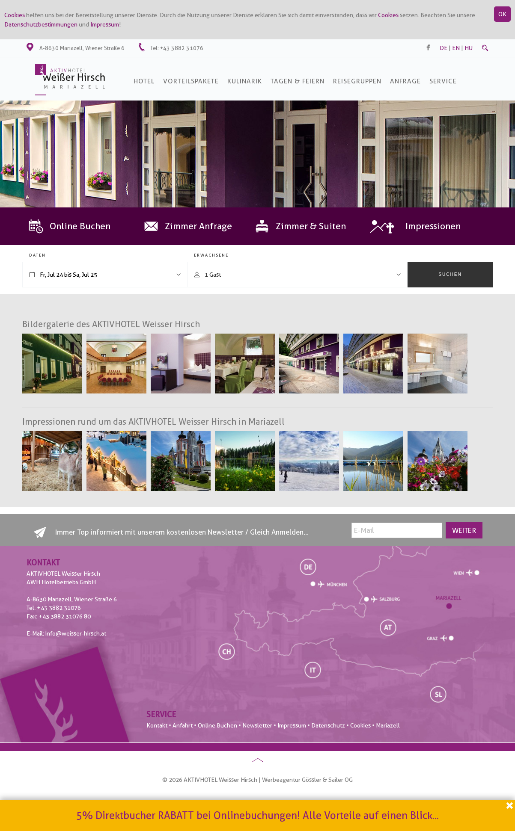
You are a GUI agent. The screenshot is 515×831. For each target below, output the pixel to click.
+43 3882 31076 (181, 47)
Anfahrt (183, 725)
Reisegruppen (357, 81)
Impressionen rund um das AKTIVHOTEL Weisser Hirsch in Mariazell (153, 422)
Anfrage (405, 81)
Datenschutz (328, 725)
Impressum (104, 24)
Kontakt (156, 725)
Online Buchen (217, 725)
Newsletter (257, 725)
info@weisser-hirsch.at (75, 633)
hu (468, 47)
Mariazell (388, 725)
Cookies (14, 15)
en (456, 47)
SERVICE (443, 81)
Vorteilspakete (191, 81)
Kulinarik (244, 81)
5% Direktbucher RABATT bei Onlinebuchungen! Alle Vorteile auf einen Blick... (257, 815)
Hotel (144, 81)
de (443, 47)
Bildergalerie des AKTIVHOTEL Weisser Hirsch (111, 324)
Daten (37, 254)
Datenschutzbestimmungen (40, 24)
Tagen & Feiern (297, 81)
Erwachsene (211, 254)
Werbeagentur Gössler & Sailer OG (307, 779)
